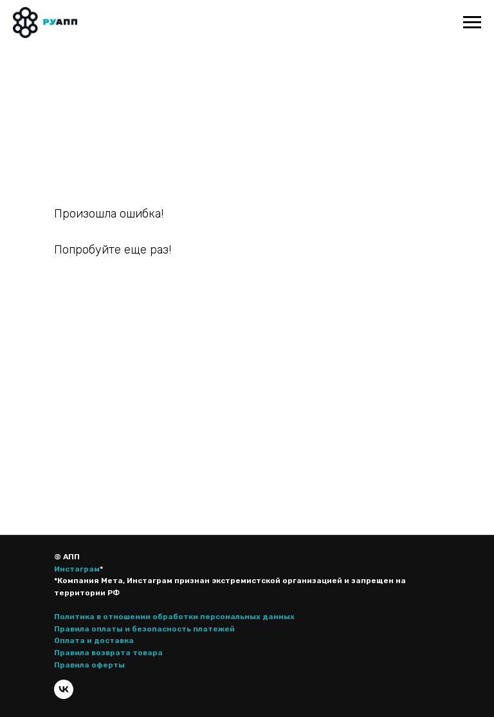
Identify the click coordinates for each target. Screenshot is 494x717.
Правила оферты (89, 664)
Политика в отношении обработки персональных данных (174, 616)
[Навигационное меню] (472, 22)
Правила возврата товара (108, 652)
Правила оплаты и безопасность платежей (144, 628)
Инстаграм (77, 568)
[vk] (63, 689)
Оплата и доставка (94, 640)
